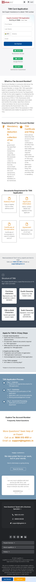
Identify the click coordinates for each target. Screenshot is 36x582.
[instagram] (18, 537)
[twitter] (14, 537)
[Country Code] (7, 34)
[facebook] (10, 537)
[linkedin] (25, 537)
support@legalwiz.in (18, 264)
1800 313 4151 (17, 262)
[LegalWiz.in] (7, 1)
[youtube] (21, 537)
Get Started (18, 44)
